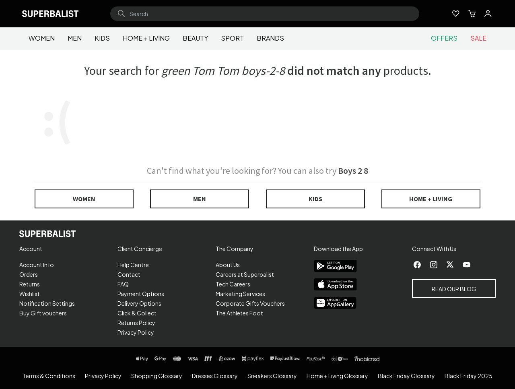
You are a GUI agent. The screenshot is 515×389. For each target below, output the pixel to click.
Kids (102, 38)
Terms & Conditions (49, 375)
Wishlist (29, 293)
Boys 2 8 (353, 170)
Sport (232, 38)
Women (42, 38)
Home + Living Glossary (337, 375)
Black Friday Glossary (406, 375)
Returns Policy (136, 322)
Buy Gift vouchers (43, 313)
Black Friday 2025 (468, 375)
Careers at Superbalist (245, 274)
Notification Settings (47, 303)
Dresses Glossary (215, 375)
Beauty (195, 38)
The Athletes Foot (239, 313)
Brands (270, 38)
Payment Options (140, 293)
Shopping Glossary (156, 375)
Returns (29, 284)
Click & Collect (137, 313)
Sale (478, 38)
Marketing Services (240, 293)
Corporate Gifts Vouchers (250, 303)
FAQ (123, 284)
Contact (128, 274)
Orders (28, 274)
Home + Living (146, 38)
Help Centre (133, 264)
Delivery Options (139, 303)
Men (75, 38)
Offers (444, 38)
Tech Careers (233, 284)
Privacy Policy (135, 332)
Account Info (36, 264)
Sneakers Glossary (272, 375)
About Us (228, 264)
